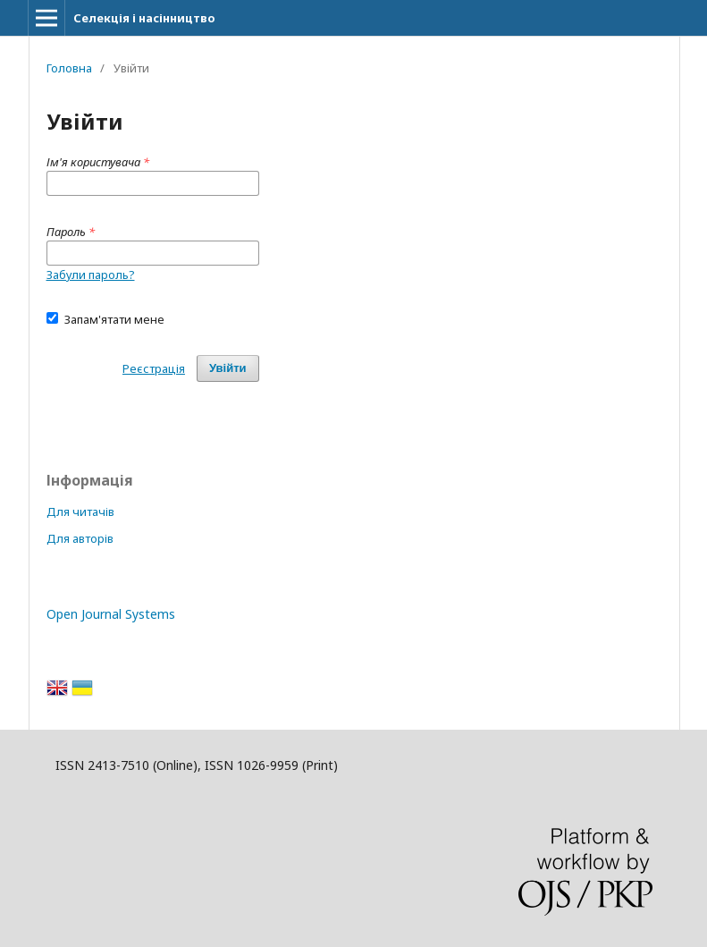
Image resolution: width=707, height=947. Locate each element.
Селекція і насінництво (144, 18)
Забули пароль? (90, 274)
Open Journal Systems (110, 613)
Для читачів (80, 511)
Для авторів (80, 538)
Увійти (228, 368)
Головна (69, 68)
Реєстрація (153, 368)
